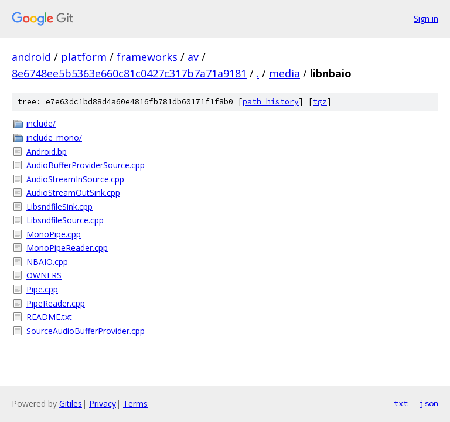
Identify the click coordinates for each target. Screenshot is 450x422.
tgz (320, 102)
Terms (135, 403)
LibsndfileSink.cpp (59, 206)
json (429, 403)
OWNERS (44, 275)
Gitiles (70, 403)
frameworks (147, 57)
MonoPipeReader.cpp (67, 247)
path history (271, 102)
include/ (41, 123)
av (193, 57)
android (31, 57)
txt (401, 403)
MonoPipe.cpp (53, 234)
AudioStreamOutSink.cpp (73, 192)
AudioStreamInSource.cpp (75, 179)
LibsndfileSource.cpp (65, 220)
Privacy (102, 403)
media (284, 73)
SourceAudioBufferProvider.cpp (85, 330)
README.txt (49, 316)
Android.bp (46, 151)
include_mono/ (54, 137)
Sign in (426, 18)
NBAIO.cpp (47, 261)
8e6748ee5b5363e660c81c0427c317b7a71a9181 (129, 73)
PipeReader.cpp (55, 303)
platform (84, 57)
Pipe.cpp (42, 289)
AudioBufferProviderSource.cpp (85, 165)
